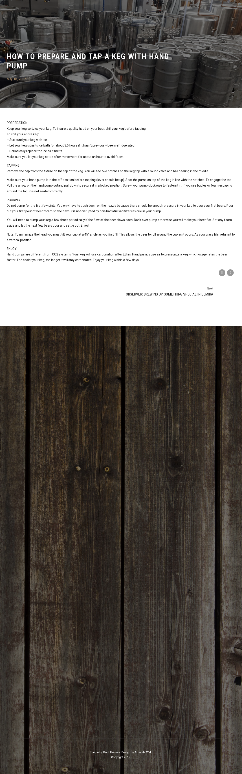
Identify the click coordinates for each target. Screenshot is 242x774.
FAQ (10, 41)
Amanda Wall (143, 752)
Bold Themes (111, 752)
